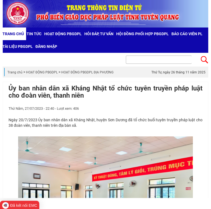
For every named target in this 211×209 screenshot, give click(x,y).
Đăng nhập (46, 46)
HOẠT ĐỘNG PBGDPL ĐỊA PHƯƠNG (87, 72)
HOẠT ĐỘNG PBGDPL (42, 72)
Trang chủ (15, 72)
